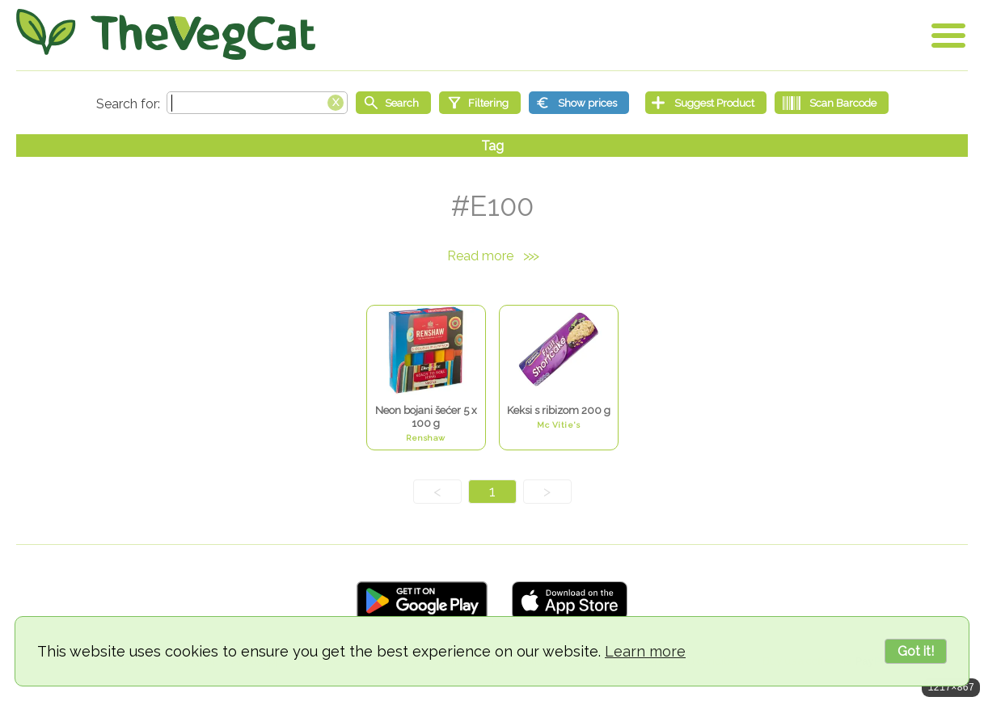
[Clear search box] (335, 101)
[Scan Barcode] (832, 102)
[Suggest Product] (706, 102)
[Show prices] (579, 102)
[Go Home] (165, 34)
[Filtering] (480, 102)
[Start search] (393, 102)
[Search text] (257, 102)
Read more (492, 256)
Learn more (645, 651)
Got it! (915, 651)
